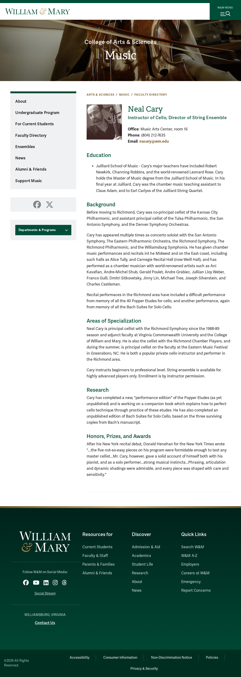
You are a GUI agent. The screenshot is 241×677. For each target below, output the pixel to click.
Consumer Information (120, 658)
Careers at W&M (195, 573)
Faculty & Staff (95, 555)
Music (121, 55)
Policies (212, 658)
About (20, 101)
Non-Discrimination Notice (171, 658)
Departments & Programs (37, 230)
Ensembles (25, 147)
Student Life (142, 564)
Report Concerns (196, 590)
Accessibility (79, 658)
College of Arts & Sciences (120, 42)
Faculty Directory (150, 95)
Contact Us (45, 622)
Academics (141, 555)
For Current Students (34, 124)
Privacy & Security (144, 669)
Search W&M (192, 547)
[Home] (37, 11)
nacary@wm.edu (154, 141)
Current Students (97, 547)
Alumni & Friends (30, 169)
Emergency (191, 581)
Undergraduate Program (37, 112)
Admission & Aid (146, 547)
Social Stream (45, 593)
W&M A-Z (189, 555)
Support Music (28, 181)
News (20, 158)
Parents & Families (98, 564)
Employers (190, 564)
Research (140, 573)
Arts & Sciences (100, 95)
